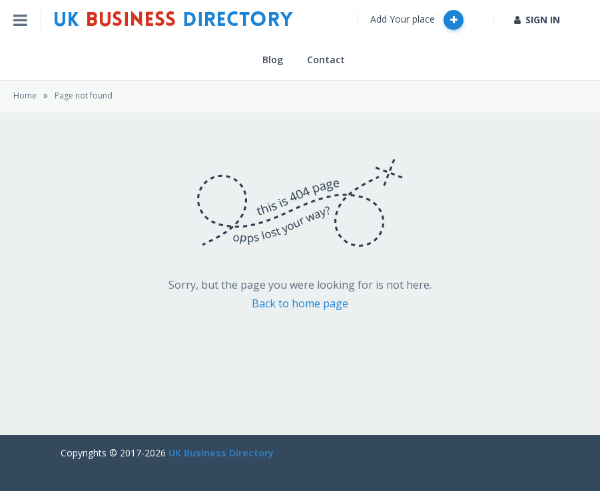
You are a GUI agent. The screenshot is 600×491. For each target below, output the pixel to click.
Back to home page (300, 303)
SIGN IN (537, 19)
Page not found (84, 95)
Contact (326, 59)
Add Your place (416, 20)
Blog (272, 59)
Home (25, 95)
